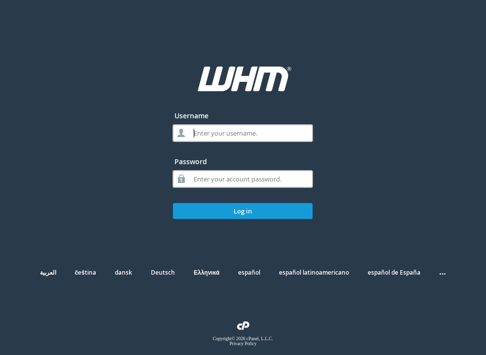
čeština (85, 272)
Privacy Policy (243, 343)
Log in (243, 211)
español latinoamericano (314, 272)
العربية (48, 272)
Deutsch (163, 272)
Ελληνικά (206, 272)
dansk (123, 272)
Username (191, 115)
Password (190, 161)
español (249, 272)
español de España (394, 272)
